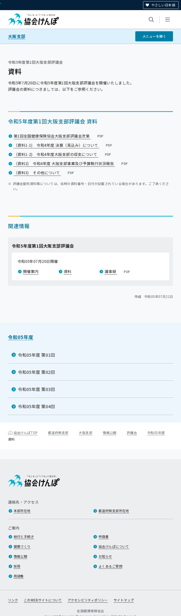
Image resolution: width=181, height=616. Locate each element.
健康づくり (22, 546)
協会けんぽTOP (26, 432)
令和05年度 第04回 (36, 406)
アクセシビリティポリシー (88, 600)
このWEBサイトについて (43, 600)
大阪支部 (16, 36)
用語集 (19, 576)
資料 (68, 271)
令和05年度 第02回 (36, 372)
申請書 (104, 536)
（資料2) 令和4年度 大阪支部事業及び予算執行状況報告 (71, 163)
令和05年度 (20, 337)
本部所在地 (22, 511)
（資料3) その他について (44, 172)
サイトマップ (124, 600)
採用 (17, 566)
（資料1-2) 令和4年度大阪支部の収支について (63, 154)
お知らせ (105, 556)
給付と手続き (24, 536)
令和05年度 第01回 (36, 355)
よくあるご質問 (110, 566)
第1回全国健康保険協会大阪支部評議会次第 (59, 136)
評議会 (132, 432)
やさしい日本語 (163, 5)
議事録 (118, 271)
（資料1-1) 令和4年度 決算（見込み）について (63, 145)
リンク (13, 600)
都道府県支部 (58, 432)
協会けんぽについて (114, 546)
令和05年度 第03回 (36, 389)
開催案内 (31, 271)
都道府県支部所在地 (114, 511)
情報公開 (109, 432)
